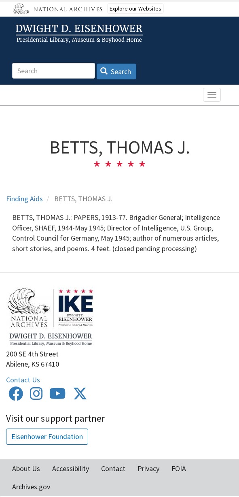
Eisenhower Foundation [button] (47, 436)
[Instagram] (36, 396)
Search (115, 71)
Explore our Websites (135, 8)
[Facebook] (15, 396)
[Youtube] (57, 396)
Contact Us (23, 379)
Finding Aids (24, 198)
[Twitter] (80, 396)
